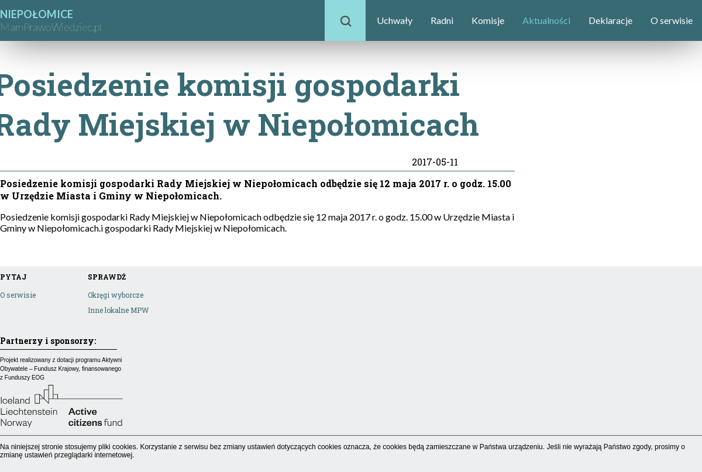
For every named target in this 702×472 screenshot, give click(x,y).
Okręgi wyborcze (115, 294)
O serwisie (672, 20)
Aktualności (546, 20)
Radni (442, 20)
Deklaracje (610, 20)
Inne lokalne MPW (118, 310)
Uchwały (394, 20)
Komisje (488, 20)
